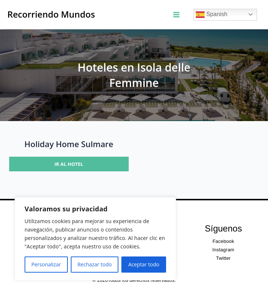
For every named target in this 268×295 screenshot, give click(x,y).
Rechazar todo (94, 264)
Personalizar (46, 264)
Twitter (223, 258)
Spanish (211, 14)
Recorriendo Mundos (51, 14)
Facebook (223, 241)
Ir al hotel (69, 164)
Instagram (223, 249)
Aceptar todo (143, 264)
